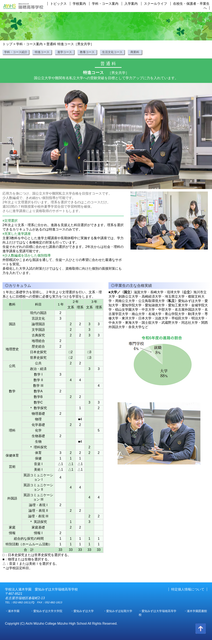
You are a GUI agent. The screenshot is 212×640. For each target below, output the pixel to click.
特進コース (42, 52)
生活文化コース (112, 52)
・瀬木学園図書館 (195, 611)
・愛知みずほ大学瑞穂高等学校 (157, 612)
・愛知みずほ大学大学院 (46, 611)
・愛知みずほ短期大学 (117, 611)
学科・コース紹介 (15, 52)
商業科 (134, 52)
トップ (7, 44)
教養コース (87, 52)
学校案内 (79, 3)
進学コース (64, 52)
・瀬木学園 (12, 611)
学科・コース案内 (105, 3)
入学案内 (131, 3)
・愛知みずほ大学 (82, 611)
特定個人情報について (187, 589)
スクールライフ (155, 3)
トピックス (58, 3)
